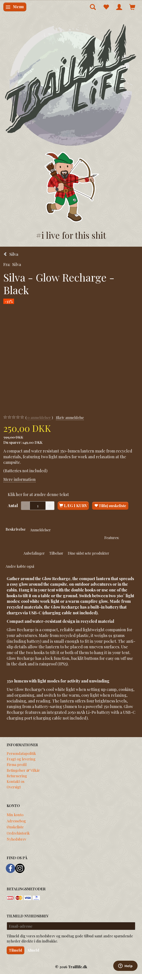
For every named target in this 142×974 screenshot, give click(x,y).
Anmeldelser (40, 529)
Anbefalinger (34, 553)
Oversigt (14, 786)
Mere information (19, 479)
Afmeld (33, 950)
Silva (16, 264)
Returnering (17, 775)
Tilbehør (56, 553)
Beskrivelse (16, 529)
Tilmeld (15, 950)
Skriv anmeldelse (70, 417)
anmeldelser (39, 417)
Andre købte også (20, 566)
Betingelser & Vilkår (23, 770)
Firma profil (17, 764)
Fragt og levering (21, 758)
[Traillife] (71, 84)
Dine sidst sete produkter (88, 553)
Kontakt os (15, 781)
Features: (111, 537)
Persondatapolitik (21, 753)
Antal (13, 505)
